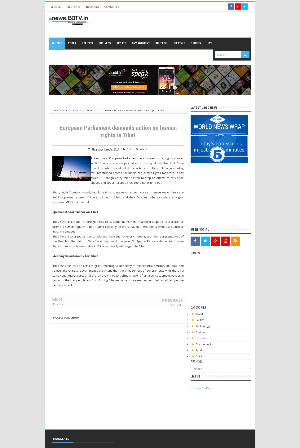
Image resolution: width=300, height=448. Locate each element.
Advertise (111, 6)
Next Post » (176, 305)
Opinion (200, 356)
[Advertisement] (181, 24)
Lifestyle (201, 338)
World (143, 149)
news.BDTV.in (203, 388)
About (56, 6)
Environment (203, 344)
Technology (203, 326)
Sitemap (74, 6)
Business (201, 332)
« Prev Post (57, 304)
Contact (92, 6)
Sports (200, 350)
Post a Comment (66, 318)
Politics (130, 149)
